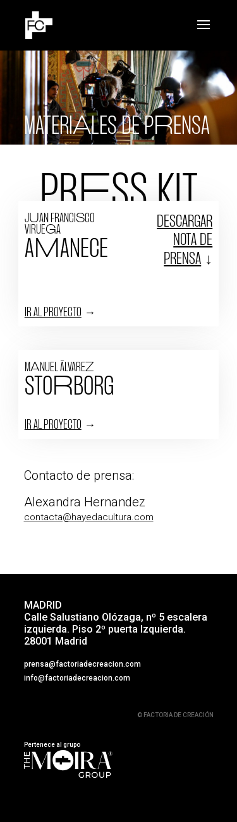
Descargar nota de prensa (184, 240)
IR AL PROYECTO (53, 312)
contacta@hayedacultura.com (89, 517)
